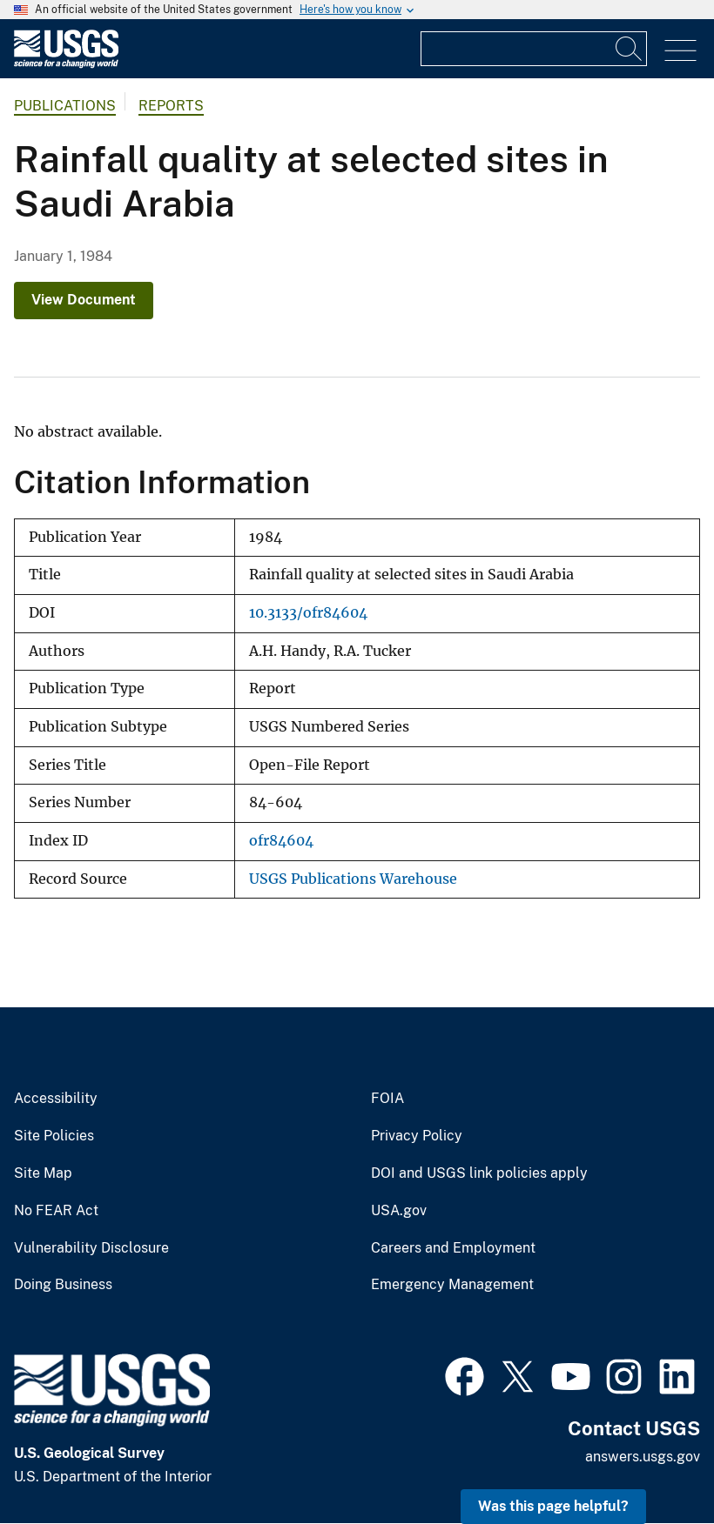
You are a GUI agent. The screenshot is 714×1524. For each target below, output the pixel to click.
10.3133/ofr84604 (308, 613)
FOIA (387, 1098)
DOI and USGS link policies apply (479, 1173)
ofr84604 (281, 840)
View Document (83, 299)
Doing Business (63, 1285)
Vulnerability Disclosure (91, 1248)
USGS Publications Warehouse (353, 879)
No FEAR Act (56, 1211)
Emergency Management (452, 1285)
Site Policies (54, 1136)
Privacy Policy (416, 1136)
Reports (171, 105)
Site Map (43, 1173)
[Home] (66, 64)
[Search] (629, 48)
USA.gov (399, 1211)
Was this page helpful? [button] (553, 1506)
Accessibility (56, 1098)
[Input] (534, 48)
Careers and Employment (453, 1248)
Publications (65, 105)
